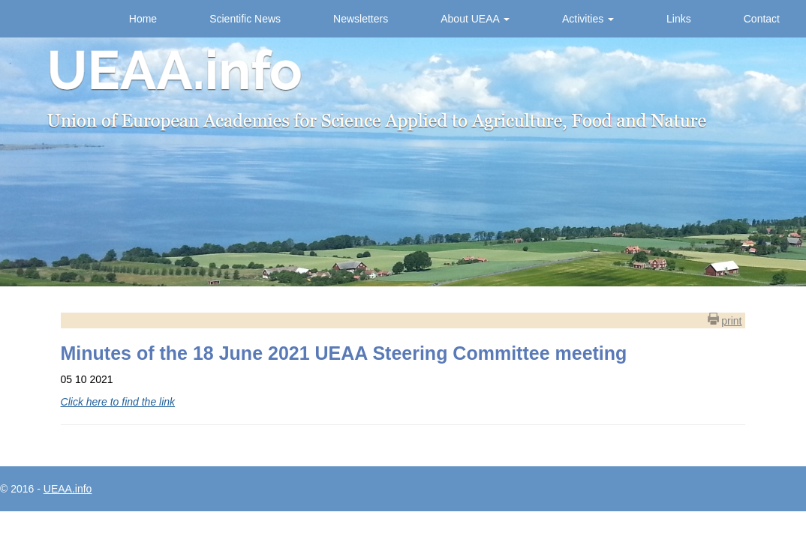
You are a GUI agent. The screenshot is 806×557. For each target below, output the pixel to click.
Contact (762, 19)
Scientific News (245, 19)
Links (678, 19)
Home (143, 19)
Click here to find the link (118, 402)
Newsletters (360, 19)
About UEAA (475, 19)
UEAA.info (68, 489)
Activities (588, 19)
